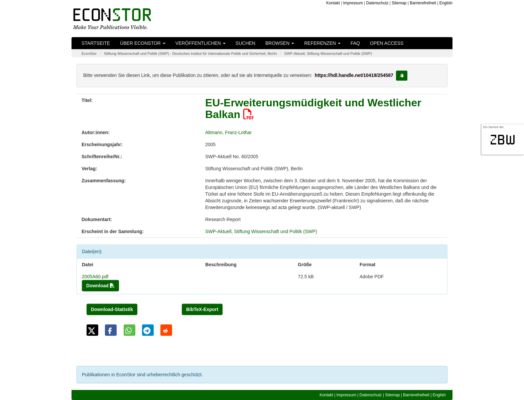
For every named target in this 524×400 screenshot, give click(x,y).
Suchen (245, 43)
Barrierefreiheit (423, 3)
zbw (503, 139)
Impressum (353, 3)
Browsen (279, 43)
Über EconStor (142, 43)
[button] (92, 330)
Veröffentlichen (200, 43)
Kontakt (333, 3)
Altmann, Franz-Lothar (228, 132)
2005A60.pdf (95, 276)
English (445, 3)
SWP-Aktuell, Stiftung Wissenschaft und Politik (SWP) (328, 54)
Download (100, 285)
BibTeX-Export (202, 309)
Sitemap (399, 3)
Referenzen (322, 43)
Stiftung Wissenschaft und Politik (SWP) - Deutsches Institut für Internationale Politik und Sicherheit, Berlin (190, 54)
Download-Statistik (112, 309)
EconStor (89, 54)
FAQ (355, 43)
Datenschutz (377, 3)
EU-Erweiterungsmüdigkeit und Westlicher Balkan (313, 108)
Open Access (386, 43)
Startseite (96, 43)
